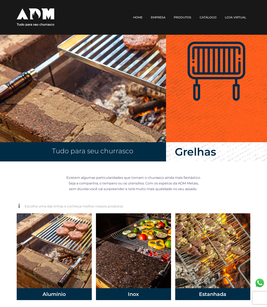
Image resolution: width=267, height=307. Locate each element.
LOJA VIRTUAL (235, 17)
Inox (133, 294)
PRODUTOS (182, 17)
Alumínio (54, 294)
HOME (137, 17)
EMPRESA (158, 17)
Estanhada (212, 294)
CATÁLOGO (208, 17)
